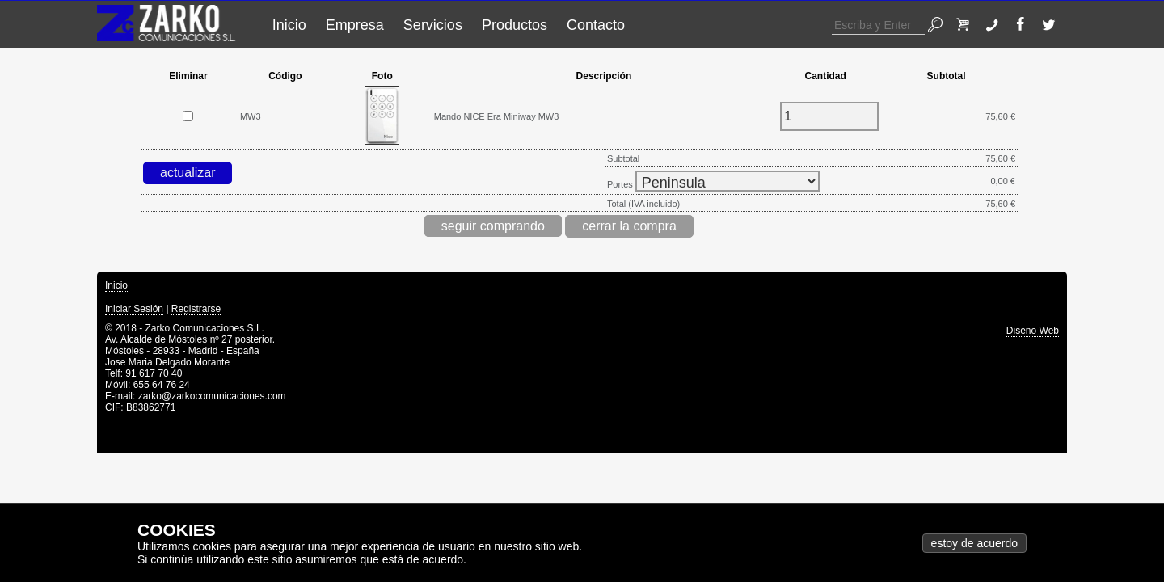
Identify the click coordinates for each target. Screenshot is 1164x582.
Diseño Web (1032, 330)
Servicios (432, 25)
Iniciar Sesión (134, 308)
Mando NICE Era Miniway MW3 (496, 116)
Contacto (596, 25)
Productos (514, 25)
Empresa (355, 25)
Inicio (289, 25)
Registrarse (196, 308)
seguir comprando (493, 226)
